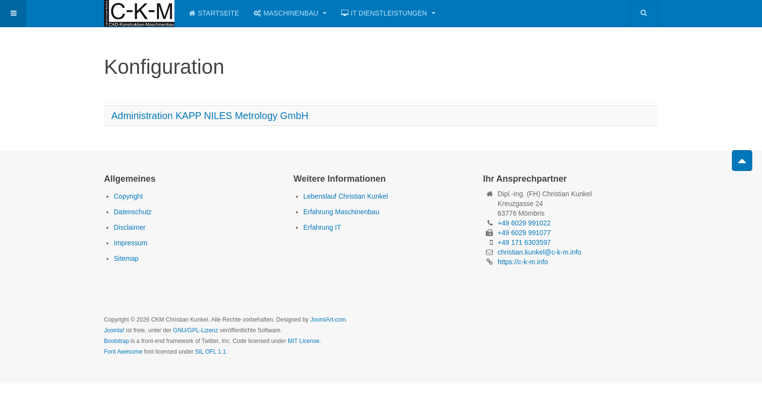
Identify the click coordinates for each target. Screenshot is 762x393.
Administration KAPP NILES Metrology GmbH (209, 115)
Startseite (214, 13)
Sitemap (126, 258)
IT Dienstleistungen (388, 13)
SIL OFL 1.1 (210, 351)
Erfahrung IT (322, 227)
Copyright (128, 196)
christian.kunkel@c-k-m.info (539, 252)
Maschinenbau (290, 13)
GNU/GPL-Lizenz (195, 330)
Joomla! (114, 330)
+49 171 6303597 (524, 242)
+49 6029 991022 (524, 223)
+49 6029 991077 (524, 233)
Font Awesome (123, 351)
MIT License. (304, 341)
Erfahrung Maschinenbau (341, 212)
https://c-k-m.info (523, 262)
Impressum (130, 243)
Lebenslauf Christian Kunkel (345, 196)
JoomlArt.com (328, 319)
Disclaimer (129, 227)
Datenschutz (133, 212)
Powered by (614, 328)
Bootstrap (116, 341)
